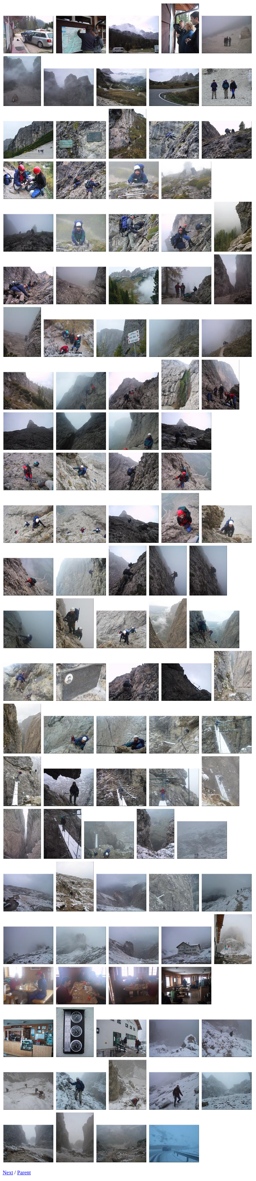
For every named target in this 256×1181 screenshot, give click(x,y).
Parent (24, 1172)
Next (8, 1172)
